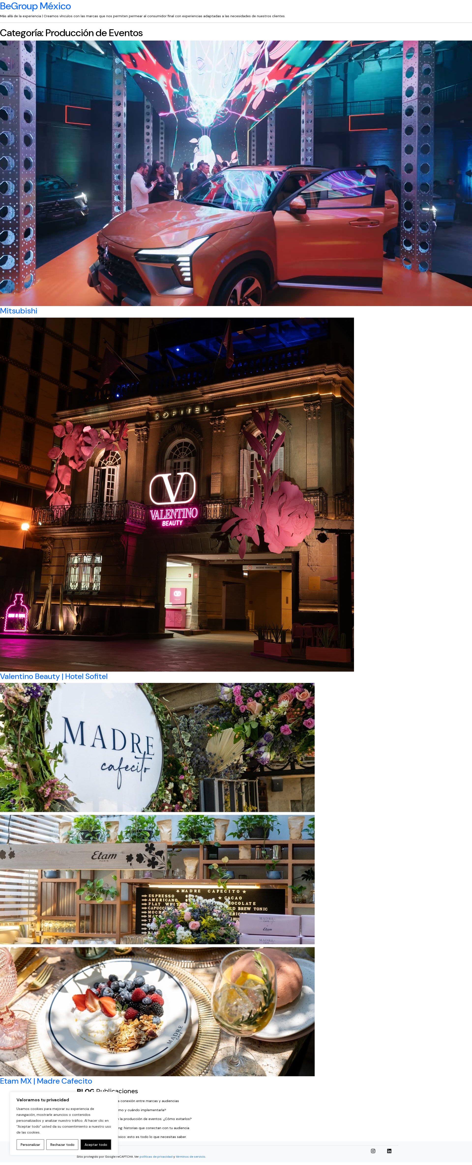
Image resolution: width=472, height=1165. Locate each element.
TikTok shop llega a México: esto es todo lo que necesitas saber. (135, 1137)
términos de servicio (190, 1157)
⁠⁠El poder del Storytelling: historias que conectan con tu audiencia (136, 1128)
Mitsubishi (18, 311)
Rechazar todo (62, 1144)
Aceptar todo (96, 1144)
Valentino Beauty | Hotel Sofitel (54, 676)
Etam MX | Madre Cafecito (46, 1081)
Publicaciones (107, 1091)
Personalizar (30, 1144)
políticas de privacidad (156, 1157)
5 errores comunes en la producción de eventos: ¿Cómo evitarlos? (137, 1119)
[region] (64, 1123)
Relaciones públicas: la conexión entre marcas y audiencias (131, 1101)
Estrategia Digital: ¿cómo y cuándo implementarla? (124, 1110)
